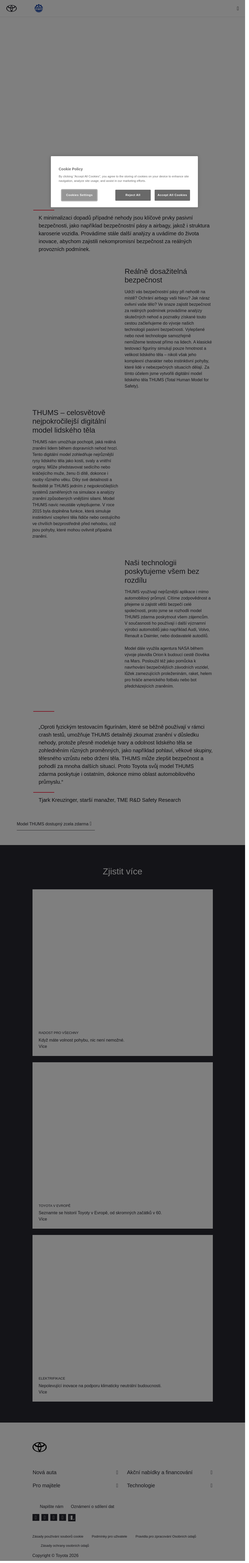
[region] (124, 182)
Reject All (133, 195)
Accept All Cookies (172, 195)
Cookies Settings (79, 195)
